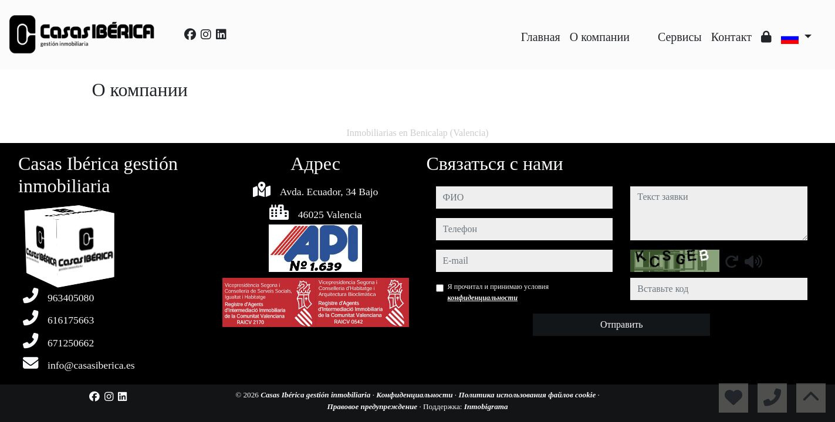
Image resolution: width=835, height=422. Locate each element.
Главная (540, 36)
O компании (600, 36)
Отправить (621, 324)
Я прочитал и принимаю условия (498, 292)
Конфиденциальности (415, 394)
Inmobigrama (486, 406)
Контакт (731, 36)
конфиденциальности (483, 298)
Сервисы (680, 36)
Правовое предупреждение (373, 406)
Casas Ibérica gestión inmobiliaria (317, 394)
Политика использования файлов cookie (527, 394)
